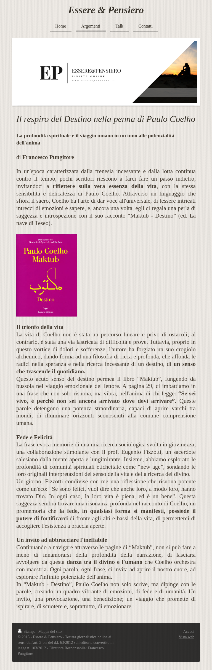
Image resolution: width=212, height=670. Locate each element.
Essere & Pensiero (106, 9)
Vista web (186, 637)
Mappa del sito (50, 631)
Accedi (188, 631)
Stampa (27, 631)
